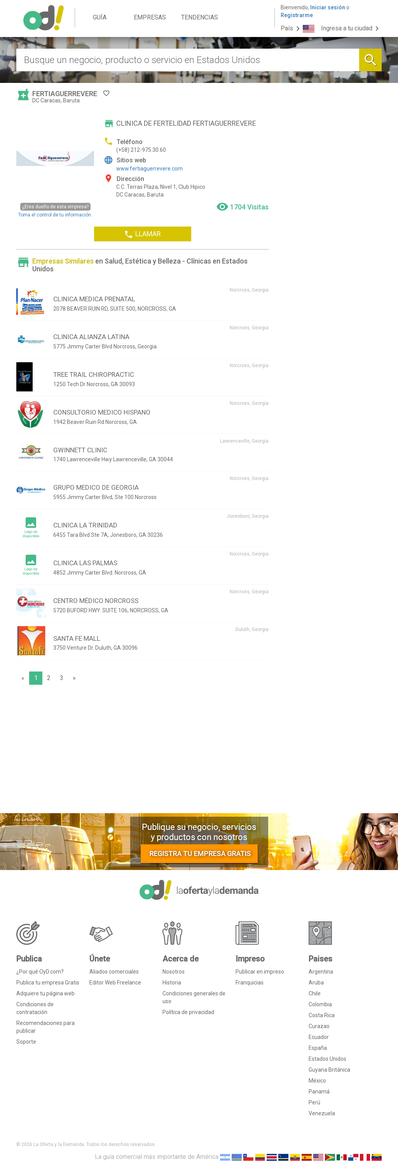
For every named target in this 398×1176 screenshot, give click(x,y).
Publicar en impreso (260, 972)
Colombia (320, 1004)
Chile (315, 993)
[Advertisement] (142, 750)
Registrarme (297, 15)
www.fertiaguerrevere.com (149, 168)
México (317, 1081)
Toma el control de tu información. (55, 210)
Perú (314, 1102)
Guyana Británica (329, 1070)
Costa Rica (322, 1015)
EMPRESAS (150, 17)
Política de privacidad (188, 1012)
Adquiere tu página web (45, 993)
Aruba (316, 982)
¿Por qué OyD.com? (40, 972)
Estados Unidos (327, 1059)
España (318, 1048)
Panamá (319, 1091)
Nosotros (173, 972)
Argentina (321, 972)
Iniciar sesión (327, 7)
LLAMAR (142, 234)
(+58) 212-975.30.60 (141, 150)
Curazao (319, 1026)
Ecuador (319, 1037)
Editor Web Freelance (115, 982)
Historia (171, 982)
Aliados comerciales (114, 972)
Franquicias (250, 982)
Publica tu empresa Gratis (47, 982)
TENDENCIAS (199, 17)
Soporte (26, 1042)
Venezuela (322, 1113)
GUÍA (99, 17)
